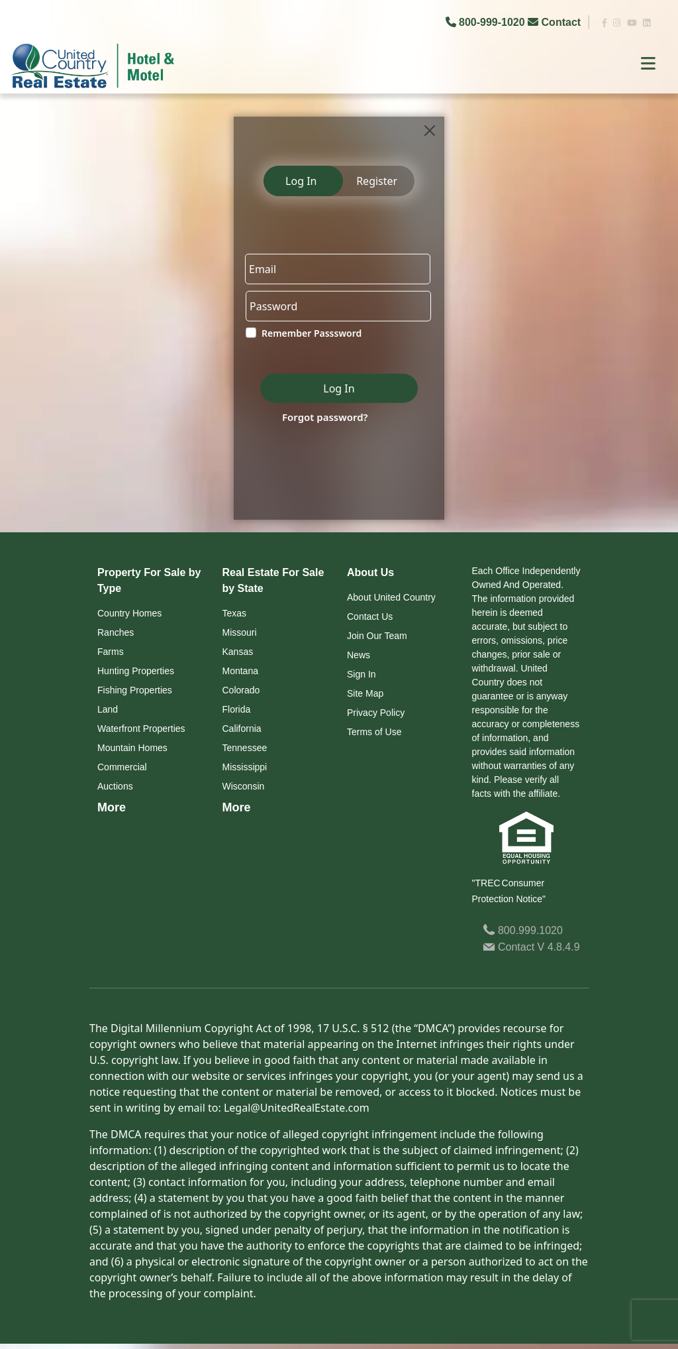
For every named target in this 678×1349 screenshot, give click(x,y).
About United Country (391, 597)
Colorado (241, 690)
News (358, 655)
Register (376, 181)
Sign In (361, 674)
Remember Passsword (312, 333)
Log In (300, 181)
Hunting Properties (135, 671)
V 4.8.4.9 (559, 947)
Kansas (238, 651)
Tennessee (244, 747)
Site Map (365, 693)
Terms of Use (374, 732)
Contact (555, 22)
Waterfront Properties (141, 728)
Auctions (115, 786)
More (111, 807)
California (242, 728)
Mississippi (244, 767)
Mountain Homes (132, 747)
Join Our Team (377, 635)
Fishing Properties (134, 690)
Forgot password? (325, 417)
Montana (240, 671)
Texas (234, 613)
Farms (110, 651)
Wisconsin (243, 786)
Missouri (239, 632)
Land (107, 709)
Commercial (122, 767)
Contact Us (370, 616)
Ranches (115, 632)
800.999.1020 (523, 930)
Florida (236, 709)
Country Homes (129, 613)
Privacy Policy (376, 712)
